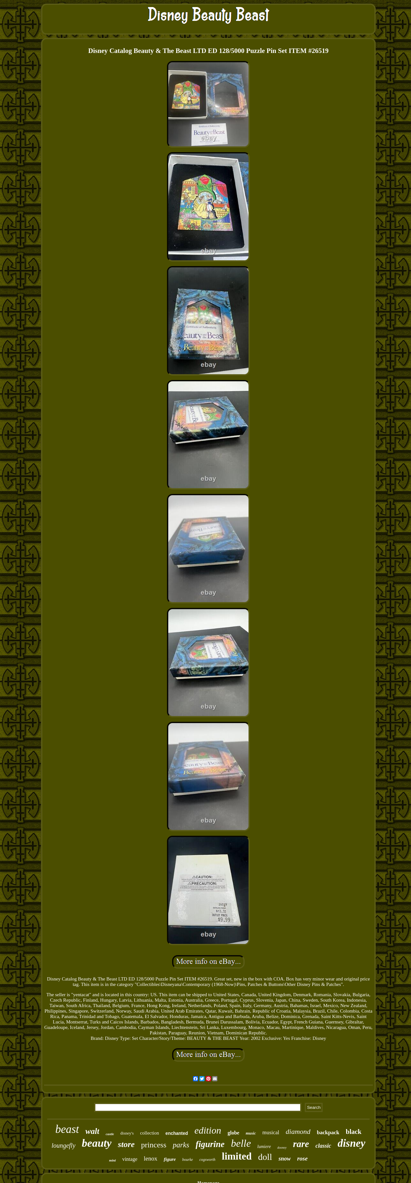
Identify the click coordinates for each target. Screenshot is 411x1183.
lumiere (264, 1146)
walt (92, 1131)
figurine (210, 1144)
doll (265, 1157)
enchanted (176, 1133)
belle (241, 1143)
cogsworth (207, 1159)
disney (351, 1143)
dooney (282, 1147)
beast (67, 1129)
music (251, 1133)
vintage (129, 1159)
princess (153, 1145)
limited (237, 1156)
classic (323, 1146)
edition (207, 1130)
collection (149, 1133)
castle (110, 1134)
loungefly (63, 1145)
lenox (150, 1158)
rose (302, 1158)
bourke (187, 1159)
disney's (127, 1133)
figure (170, 1159)
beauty (97, 1143)
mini (112, 1160)
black (354, 1132)
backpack (328, 1132)
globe (233, 1133)
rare (301, 1144)
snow (284, 1158)
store (126, 1144)
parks (181, 1145)
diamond (298, 1131)
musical (270, 1132)
